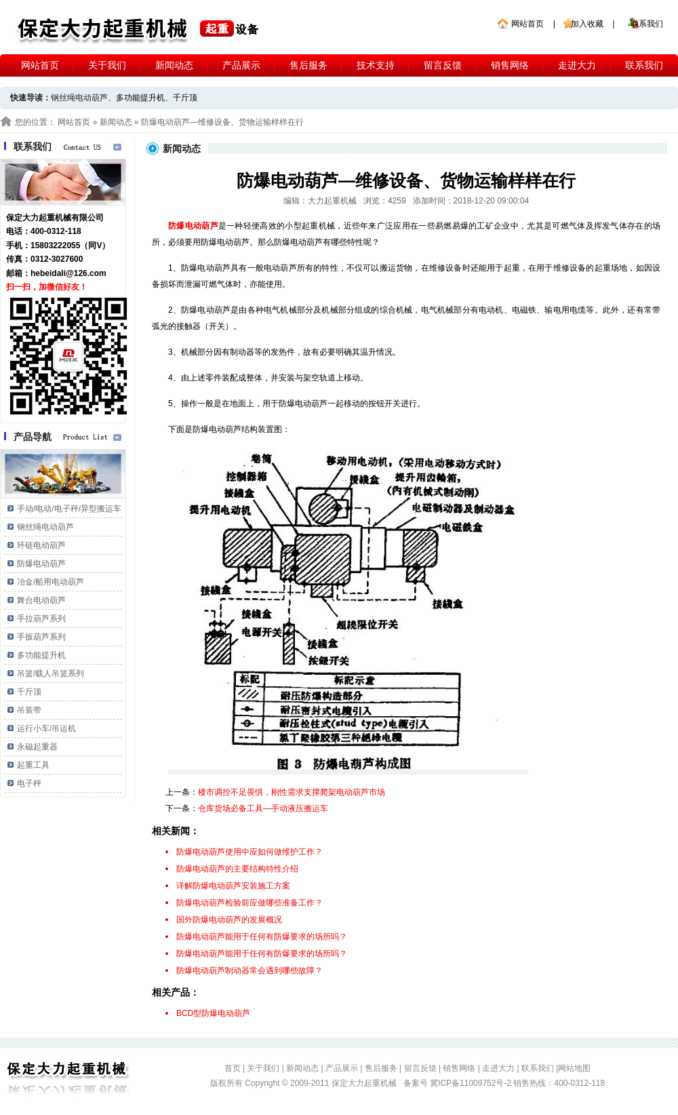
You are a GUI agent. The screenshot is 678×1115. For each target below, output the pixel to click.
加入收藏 (587, 23)
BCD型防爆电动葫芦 (213, 1013)
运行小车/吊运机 (46, 728)
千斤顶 (185, 97)
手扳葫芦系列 (41, 637)
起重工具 (33, 765)
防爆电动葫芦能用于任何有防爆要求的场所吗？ (261, 936)
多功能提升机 (140, 97)
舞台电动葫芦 (41, 600)
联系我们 (647, 23)
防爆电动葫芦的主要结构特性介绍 (237, 869)
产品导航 (33, 436)
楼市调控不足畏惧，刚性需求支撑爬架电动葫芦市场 (291, 792)
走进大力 (577, 65)
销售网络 (510, 65)
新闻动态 (174, 65)
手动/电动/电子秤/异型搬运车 (69, 508)
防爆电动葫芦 (41, 563)
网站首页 (527, 23)
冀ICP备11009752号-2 (471, 1083)
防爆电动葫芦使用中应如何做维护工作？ (249, 852)
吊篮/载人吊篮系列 (50, 673)
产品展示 (241, 65)
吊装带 (29, 710)
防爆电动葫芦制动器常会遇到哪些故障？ (249, 970)
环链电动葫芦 (41, 545)
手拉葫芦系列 (41, 618)
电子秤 (29, 783)
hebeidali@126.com (68, 273)
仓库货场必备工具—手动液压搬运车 (263, 808)
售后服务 (308, 65)
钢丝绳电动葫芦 (45, 527)
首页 (232, 1068)
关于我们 (107, 65)
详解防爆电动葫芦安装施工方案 (233, 886)
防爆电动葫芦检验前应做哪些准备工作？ (249, 902)
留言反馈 (443, 65)
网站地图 (574, 1068)
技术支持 (376, 65)
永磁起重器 (37, 746)
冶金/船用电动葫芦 (50, 582)
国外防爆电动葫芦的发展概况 (229, 919)
